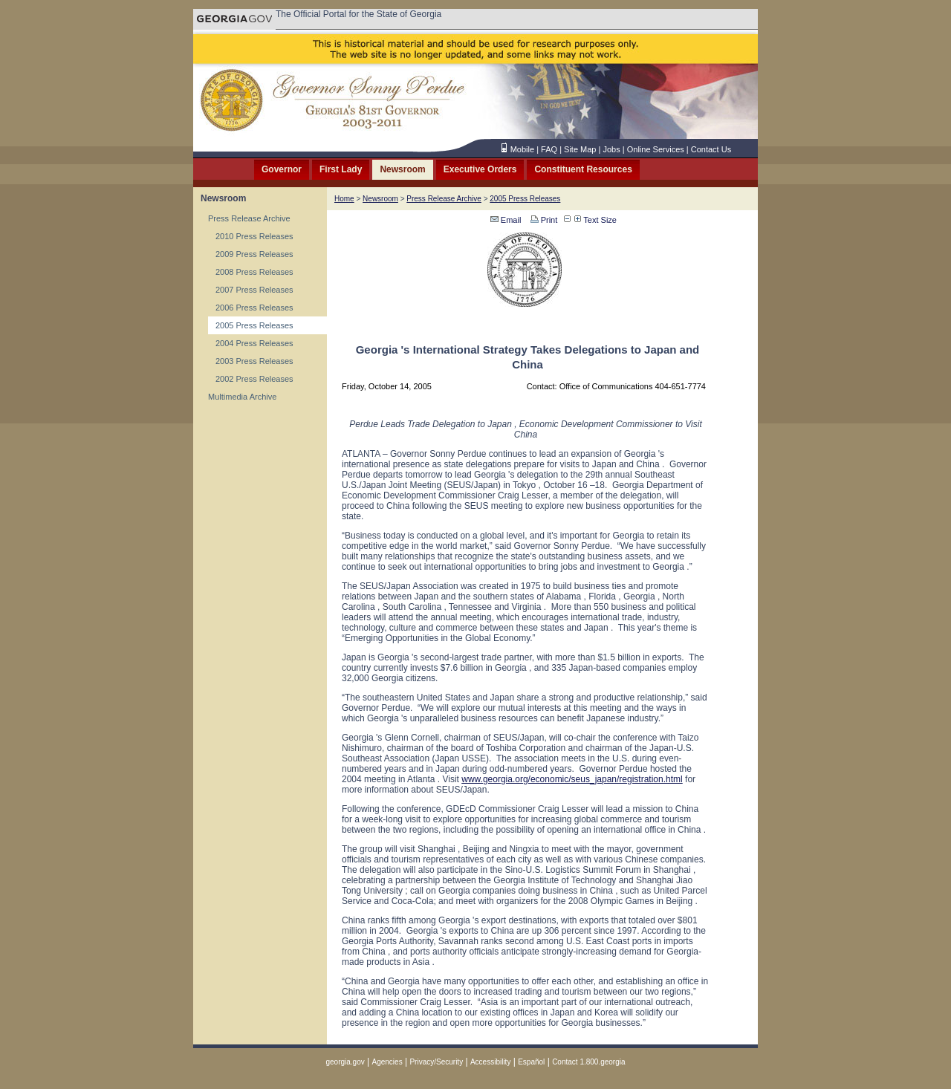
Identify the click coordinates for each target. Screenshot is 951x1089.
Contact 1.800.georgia (588, 1062)
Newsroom (402, 169)
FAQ (549, 149)
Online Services (655, 149)
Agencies (387, 1062)
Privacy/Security (436, 1062)
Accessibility (490, 1062)
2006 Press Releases (254, 307)
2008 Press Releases (254, 271)
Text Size (595, 219)
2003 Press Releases (254, 361)
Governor (282, 169)
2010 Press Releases (254, 236)
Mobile (522, 149)
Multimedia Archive (242, 396)
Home (344, 199)
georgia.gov (344, 1062)
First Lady (340, 169)
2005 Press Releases (254, 325)
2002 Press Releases (254, 378)
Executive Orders (480, 169)
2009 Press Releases (254, 254)
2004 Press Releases (254, 343)
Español (531, 1062)
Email (506, 219)
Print (543, 219)
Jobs (611, 149)
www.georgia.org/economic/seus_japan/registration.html (572, 779)
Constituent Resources (583, 169)
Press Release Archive (249, 218)
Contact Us (711, 149)
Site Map (580, 149)
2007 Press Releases (254, 289)
